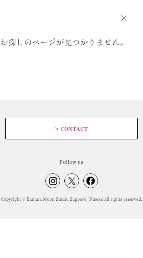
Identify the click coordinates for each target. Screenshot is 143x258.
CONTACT (71, 128)
